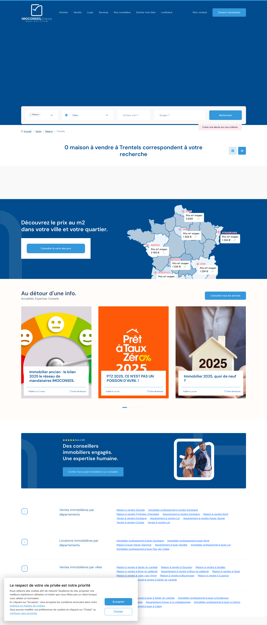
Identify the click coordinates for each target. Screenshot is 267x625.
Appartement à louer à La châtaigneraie (168, 602)
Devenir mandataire (229, 12)
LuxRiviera (166, 12)
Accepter (118, 601)
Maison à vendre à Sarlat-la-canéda (137, 567)
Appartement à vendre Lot (165, 518)
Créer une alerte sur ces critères (220, 127)
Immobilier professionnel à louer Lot (211, 544)
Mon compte (200, 12)
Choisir (118, 611)
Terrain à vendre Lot (159, 522)
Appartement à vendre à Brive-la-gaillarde (185, 571)
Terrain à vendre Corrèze (130, 522)
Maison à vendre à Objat (226, 571)
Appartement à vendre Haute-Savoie (204, 518)
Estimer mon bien (146, 12)
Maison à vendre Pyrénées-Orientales (138, 514)
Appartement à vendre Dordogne (181, 514)
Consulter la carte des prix (56, 248)
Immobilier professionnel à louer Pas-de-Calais (143, 549)
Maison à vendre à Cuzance (213, 575)
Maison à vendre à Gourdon (176, 567)
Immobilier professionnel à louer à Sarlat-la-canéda (146, 597)
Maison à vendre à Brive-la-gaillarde (137, 571)
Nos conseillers (122, 12)
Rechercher (225, 115)
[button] (124, 407)
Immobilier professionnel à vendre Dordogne (173, 509)
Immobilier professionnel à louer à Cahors (217, 602)
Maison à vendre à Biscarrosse (177, 575)
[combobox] (41, 115)
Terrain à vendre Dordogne (132, 518)
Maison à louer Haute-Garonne (134, 544)
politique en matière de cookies (27, 605)
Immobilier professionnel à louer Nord (188, 540)
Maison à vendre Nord (215, 514)
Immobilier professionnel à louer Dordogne (140, 540)
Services (103, 12)
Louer (90, 12)
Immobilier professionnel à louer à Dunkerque (203, 597)
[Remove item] (30, 115)
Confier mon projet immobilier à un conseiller (93, 471)
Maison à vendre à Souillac (211, 567)
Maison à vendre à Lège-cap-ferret (137, 575)
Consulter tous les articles (225, 295)
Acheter (63, 12)
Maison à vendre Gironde (131, 509)
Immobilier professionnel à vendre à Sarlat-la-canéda (147, 579)
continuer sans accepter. (23, 613)
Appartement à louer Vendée (171, 544)
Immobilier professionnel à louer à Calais (139, 606)
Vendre (78, 12)
